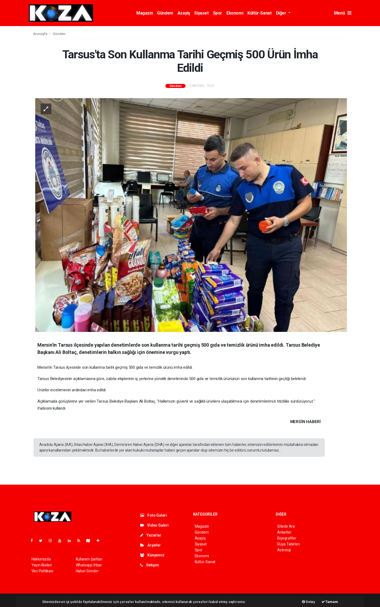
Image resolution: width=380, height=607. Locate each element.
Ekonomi (234, 13)
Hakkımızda (41, 559)
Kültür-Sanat (259, 13)
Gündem (165, 13)
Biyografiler (286, 538)
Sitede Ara (286, 526)
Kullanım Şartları (89, 559)
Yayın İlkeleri (41, 565)
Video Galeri (154, 525)
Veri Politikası (42, 571)
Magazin (144, 13)
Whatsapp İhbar (89, 565)
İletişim (149, 565)
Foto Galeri (153, 515)
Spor (217, 13)
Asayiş (183, 13)
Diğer (281, 13)
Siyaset (201, 13)
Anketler (284, 532)
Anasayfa (40, 34)
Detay (308, 602)
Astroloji (284, 550)
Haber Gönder (87, 571)
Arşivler (150, 545)
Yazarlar (150, 535)
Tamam (329, 602)
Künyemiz (152, 555)
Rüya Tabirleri (288, 544)
